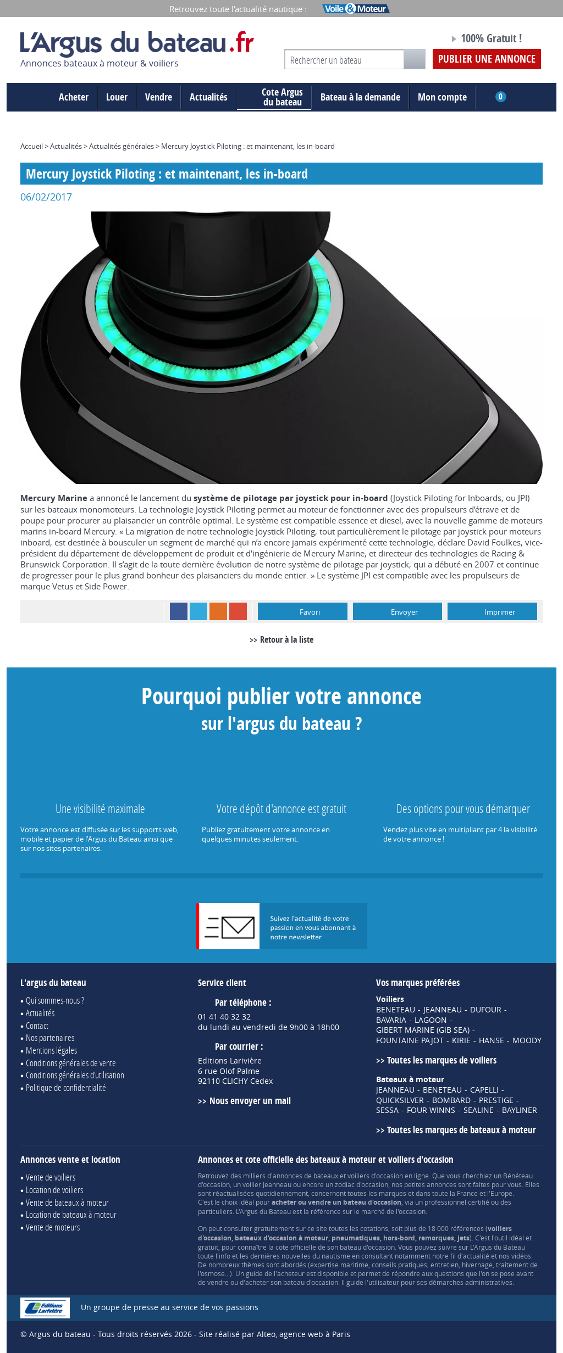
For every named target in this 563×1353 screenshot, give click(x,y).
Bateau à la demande (360, 97)
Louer (117, 97)
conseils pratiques (399, 1264)
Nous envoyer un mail (250, 1100)
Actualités (209, 97)
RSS (218, 611)
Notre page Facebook (420, 40)
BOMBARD (451, 1100)
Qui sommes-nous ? (55, 1000)
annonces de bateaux (305, 1175)
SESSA (387, 1110)
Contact (37, 1025)
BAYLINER (519, 1110)
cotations (374, 1228)
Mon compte (442, 97)
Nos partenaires (50, 1037)
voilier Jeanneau (266, 1184)
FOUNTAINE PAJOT (410, 1040)
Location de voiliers (54, 1189)
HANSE (491, 1040)
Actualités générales (121, 146)
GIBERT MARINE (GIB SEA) (423, 1030)
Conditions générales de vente (71, 1062)
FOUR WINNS (431, 1110)
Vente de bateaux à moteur (67, 1202)
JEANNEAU (442, 1010)
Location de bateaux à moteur (71, 1214)
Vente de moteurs (53, 1227)
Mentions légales (51, 1050)
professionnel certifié (456, 1202)
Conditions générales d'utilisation (75, 1074)
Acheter (74, 97)
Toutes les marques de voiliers (441, 1060)
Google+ (238, 611)
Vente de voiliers (50, 1177)
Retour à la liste (286, 639)
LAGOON (431, 1020)
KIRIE (461, 1040)
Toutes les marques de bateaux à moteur (461, 1129)
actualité (476, 1255)
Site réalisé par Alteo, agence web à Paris (274, 1334)
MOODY (527, 1040)
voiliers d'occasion (375, 1175)
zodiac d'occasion (361, 1184)
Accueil (31, 146)
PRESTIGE (496, 1100)
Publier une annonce (487, 59)
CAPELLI (484, 1090)
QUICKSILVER (400, 1100)
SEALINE (478, 1110)
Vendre (158, 97)
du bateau (274, 97)
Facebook (178, 611)
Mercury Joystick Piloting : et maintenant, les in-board (248, 146)
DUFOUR (485, 1010)
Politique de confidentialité (66, 1087)
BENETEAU (395, 1010)
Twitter (198, 611)
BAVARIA (391, 1020)
